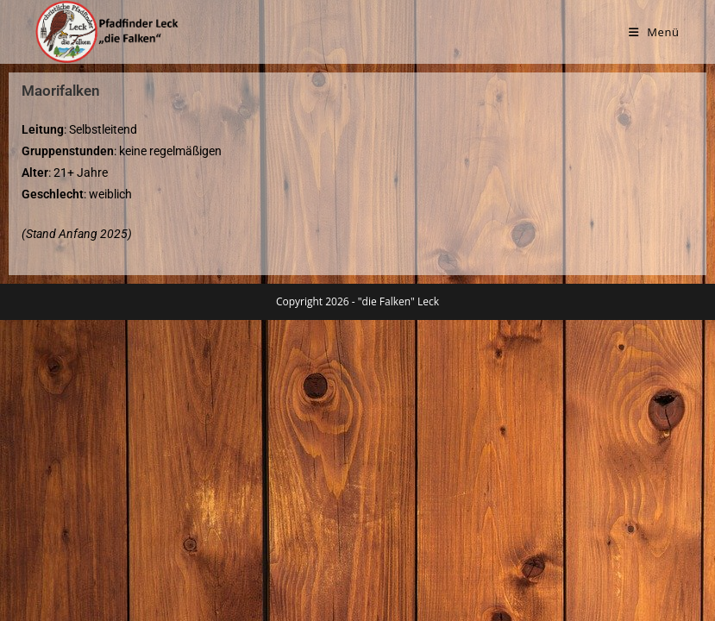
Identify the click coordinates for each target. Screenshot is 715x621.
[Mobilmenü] (654, 32)
